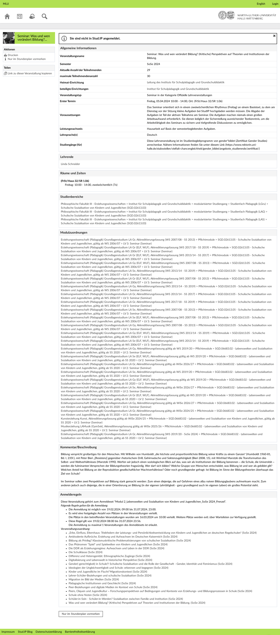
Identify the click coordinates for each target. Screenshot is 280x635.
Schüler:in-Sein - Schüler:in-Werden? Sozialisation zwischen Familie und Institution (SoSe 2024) (126, 599)
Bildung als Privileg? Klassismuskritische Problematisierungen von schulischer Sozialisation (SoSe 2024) (130, 540)
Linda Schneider (70, 164)
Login (275, 4)
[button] (274, 35)
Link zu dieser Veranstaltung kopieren (30, 73)
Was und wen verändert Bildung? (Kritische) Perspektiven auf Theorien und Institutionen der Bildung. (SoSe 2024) (137, 603)
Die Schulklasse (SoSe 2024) (85, 552)
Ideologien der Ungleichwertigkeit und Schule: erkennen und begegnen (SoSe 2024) (118, 568)
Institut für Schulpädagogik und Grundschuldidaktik (178, 89)
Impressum (8, 632)
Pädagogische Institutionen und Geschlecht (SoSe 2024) (102, 583)
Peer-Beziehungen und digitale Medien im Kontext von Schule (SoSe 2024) (113, 587)
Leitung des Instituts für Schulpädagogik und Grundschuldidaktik (185, 82)
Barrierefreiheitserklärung (80, 632)
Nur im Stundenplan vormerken (27, 59)
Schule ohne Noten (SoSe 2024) (88, 595)
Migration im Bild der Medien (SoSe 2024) (94, 579)
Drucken (13, 55)
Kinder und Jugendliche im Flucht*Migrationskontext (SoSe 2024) (108, 571)
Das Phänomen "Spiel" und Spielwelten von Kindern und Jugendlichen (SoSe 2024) (118, 544)
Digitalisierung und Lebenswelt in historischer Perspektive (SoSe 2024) (110, 560)
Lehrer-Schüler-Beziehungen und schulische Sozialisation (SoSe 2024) (110, 575)
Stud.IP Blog (25, 632)
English (261, 4)
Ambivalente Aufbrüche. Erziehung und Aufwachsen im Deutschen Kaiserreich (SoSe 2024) (123, 536)
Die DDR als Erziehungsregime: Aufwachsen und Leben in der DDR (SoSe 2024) (116, 548)
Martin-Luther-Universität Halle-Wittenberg (247, 15)
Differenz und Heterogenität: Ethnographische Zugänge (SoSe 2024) (109, 556)
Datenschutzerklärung (49, 632)
